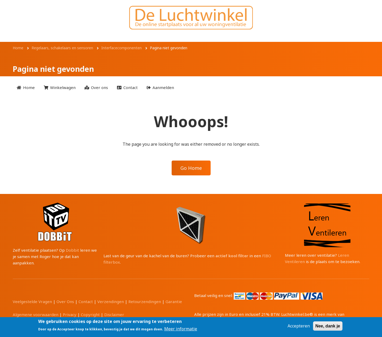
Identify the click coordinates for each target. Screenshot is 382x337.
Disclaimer (114, 314)
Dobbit (72, 250)
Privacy (69, 314)
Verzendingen (110, 301)
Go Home (191, 168)
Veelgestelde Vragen (32, 301)
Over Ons (65, 301)
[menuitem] (26, 88)
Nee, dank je (327, 326)
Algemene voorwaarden (35, 314)
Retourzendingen (144, 301)
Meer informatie (180, 329)
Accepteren (299, 326)
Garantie (174, 301)
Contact (86, 301)
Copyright (90, 314)
